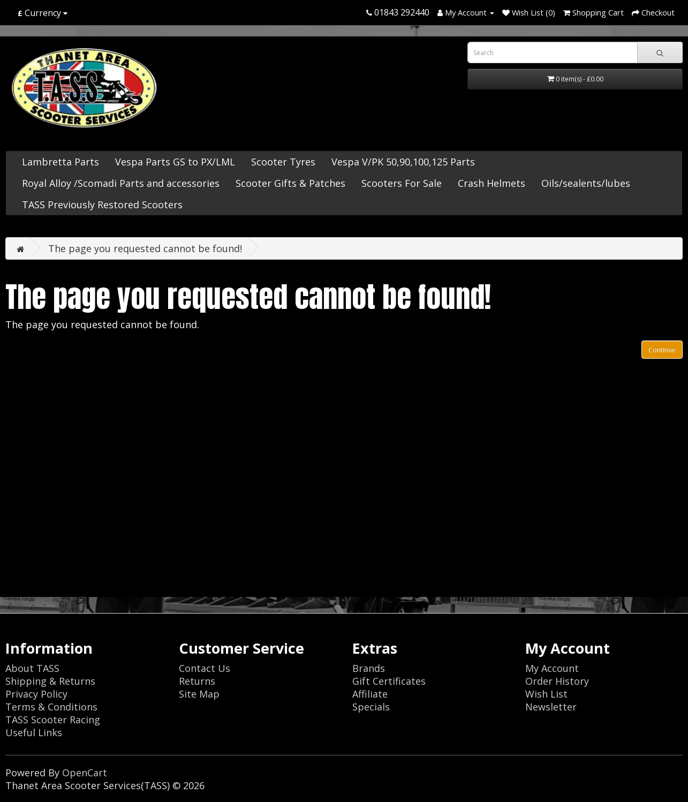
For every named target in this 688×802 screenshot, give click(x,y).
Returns (197, 681)
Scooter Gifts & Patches (290, 183)
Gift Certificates (389, 681)
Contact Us (204, 668)
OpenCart (84, 772)
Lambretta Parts (60, 161)
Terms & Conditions (51, 706)
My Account (552, 668)
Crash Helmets (491, 183)
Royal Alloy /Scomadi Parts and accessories (121, 183)
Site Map (199, 693)
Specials (371, 706)
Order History (557, 681)
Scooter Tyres (283, 161)
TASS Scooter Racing (52, 719)
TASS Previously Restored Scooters (102, 204)
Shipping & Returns (50, 681)
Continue (662, 349)
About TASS (32, 668)
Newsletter (551, 706)
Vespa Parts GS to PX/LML (175, 161)
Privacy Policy (36, 693)
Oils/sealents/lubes (585, 183)
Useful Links (33, 732)
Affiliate (370, 693)
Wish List (546, 693)
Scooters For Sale (401, 183)
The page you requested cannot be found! (145, 248)
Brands (368, 668)
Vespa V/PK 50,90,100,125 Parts (403, 161)
